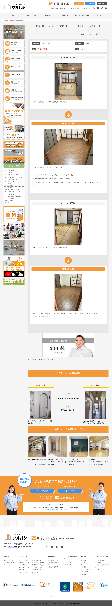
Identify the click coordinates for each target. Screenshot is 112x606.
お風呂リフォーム (24, 565)
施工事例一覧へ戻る (68, 408)
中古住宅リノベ (36, 569)
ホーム (12, 15)
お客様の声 (65, 15)
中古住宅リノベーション (11, 183)
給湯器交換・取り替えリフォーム (13, 177)
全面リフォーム (23, 560)
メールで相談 (42, 491)
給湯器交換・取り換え (38, 565)
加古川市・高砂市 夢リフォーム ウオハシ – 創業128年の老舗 (53, 603)
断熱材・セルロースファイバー (13, 189)
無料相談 (90, 4)
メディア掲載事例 (9, 198)
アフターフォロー (9, 194)
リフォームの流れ (9, 170)
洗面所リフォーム (24, 569)
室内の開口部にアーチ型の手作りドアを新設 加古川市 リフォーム (41, 407)
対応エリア (67, 8)
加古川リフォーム (9, 181)
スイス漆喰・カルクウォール (12, 191)
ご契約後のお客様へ (53, 567)
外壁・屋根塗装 (36, 560)
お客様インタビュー (53, 560)
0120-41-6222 (64, 497)
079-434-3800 (12, 547)
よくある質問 (8, 172)
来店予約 (70, 491)
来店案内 (102, 4)
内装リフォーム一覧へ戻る (68, 396)
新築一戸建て (8, 185)
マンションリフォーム (11, 179)
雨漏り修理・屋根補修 (38, 562)
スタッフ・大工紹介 (86, 563)
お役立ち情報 (8, 187)
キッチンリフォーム (24, 562)
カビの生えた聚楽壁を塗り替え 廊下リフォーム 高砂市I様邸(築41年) (95, 407)
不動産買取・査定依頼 (9, 563)
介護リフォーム (23, 572)
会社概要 (83, 560)
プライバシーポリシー (56, 596)
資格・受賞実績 (9, 200)
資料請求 (79, 4)
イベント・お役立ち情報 (82, 15)
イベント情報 (67, 562)
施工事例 (47, 15)
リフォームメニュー (30, 15)
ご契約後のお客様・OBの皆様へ (13, 196)
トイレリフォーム (24, 567)
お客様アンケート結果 (53, 563)
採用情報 (7, 202)
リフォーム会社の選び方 (11, 174)
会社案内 (99, 15)
